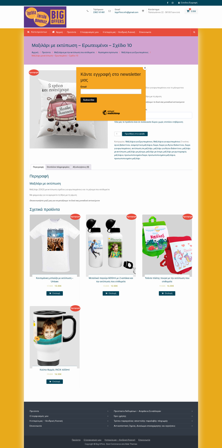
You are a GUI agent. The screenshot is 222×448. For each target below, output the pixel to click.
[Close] (145, 68)
